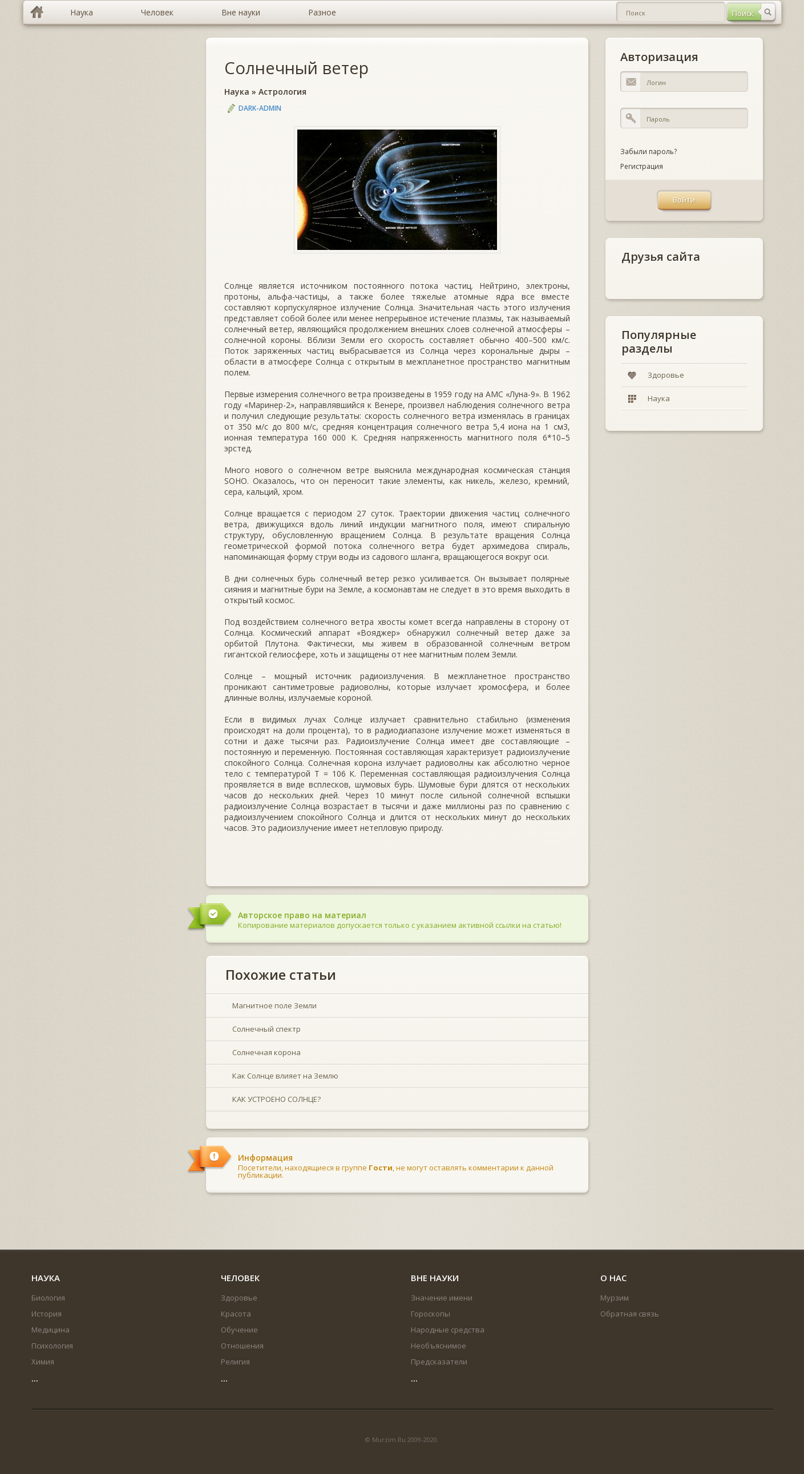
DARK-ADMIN (260, 108)
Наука (236, 91)
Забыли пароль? (648, 151)
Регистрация (641, 166)
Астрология (282, 91)
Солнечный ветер (296, 67)
